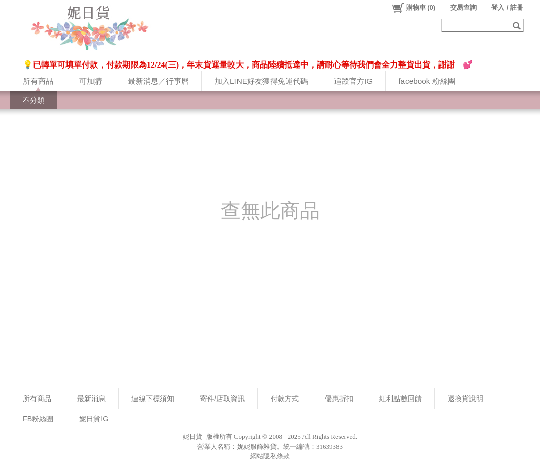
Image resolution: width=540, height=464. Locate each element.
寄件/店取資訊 (222, 398)
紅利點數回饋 (400, 398)
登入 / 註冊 (507, 7)
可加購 (90, 81)
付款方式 (285, 398)
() (413, 7)
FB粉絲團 (38, 419)
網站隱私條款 (270, 456)
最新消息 (91, 398)
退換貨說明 (465, 398)
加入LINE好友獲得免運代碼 (261, 81)
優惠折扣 (339, 398)
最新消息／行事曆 (158, 81)
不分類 (33, 100)
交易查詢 (463, 7)
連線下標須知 (152, 398)
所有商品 (38, 81)
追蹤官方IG (353, 81)
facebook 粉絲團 (426, 81)
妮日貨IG (93, 419)
